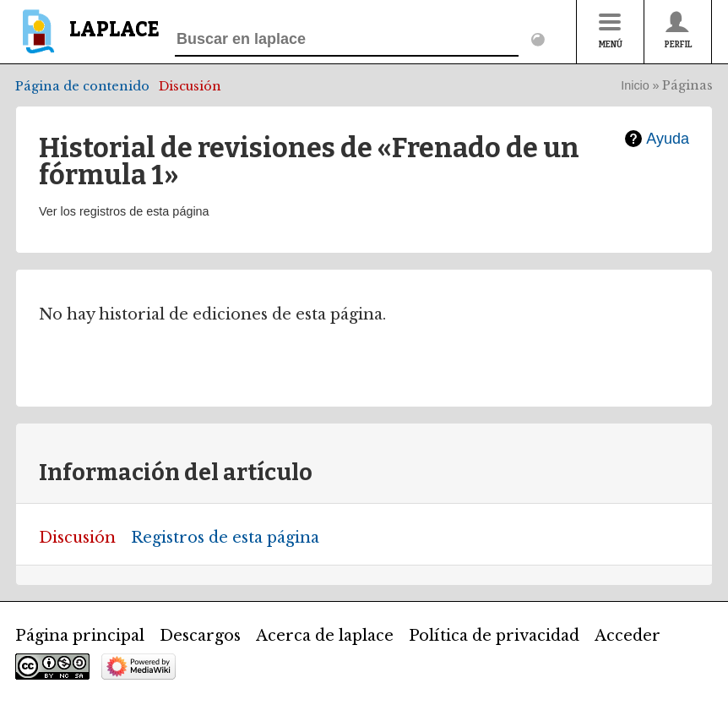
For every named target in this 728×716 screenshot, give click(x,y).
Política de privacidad (494, 635)
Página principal (79, 635)
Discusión (190, 86)
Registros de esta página (225, 537)
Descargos (200, 635)
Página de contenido (82, 86)
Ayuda (667, 138)
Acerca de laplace (325, 635)
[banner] (87, 39)
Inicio (635, 85)
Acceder (627, 635)
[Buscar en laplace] (347, 40)
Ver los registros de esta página (124, 211)
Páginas (687, 85)
